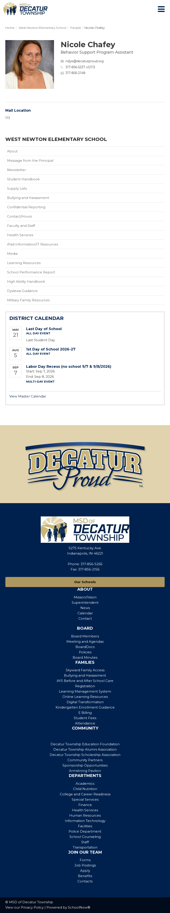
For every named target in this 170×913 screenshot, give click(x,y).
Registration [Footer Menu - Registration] (85, 686)
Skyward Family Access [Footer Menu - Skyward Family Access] (85, 670)
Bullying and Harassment (28, 198)
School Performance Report (31, 272)
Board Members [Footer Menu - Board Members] (85, 636)
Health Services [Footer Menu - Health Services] (85, 810)
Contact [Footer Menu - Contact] (85, 618)
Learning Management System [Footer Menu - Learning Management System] (85, 691)
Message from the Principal (30, 160)
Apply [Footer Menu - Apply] (85, 870)
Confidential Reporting (33, 208)
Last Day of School (44, 329)
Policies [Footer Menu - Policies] (85, 652)
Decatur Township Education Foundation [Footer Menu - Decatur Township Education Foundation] (85, 744)
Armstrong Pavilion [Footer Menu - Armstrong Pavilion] (85, 771)
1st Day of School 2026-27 (50, 349)
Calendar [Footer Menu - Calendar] (85, 613)
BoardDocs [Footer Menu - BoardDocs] (85, 647)
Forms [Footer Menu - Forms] (85, 860)
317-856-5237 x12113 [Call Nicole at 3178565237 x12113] (80, 67)
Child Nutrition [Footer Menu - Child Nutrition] (85, 789)
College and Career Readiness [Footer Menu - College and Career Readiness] (85, 794)
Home (9, 27)
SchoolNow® (79, 907)
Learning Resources (24, 263)
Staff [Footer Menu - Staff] (85, 842)
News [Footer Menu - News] (85, 608)
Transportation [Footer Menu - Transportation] (85, 847)
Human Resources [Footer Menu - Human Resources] (85, 815)
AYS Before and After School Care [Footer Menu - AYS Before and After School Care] (85, 681)
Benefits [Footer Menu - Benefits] (85, 876)
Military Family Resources (35, 301)
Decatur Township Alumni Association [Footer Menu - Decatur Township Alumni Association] (85, 749)
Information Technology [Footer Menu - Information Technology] (85, 821)
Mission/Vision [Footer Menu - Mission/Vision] (85, 597)
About (12, 151)
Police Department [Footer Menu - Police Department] (85, 831)
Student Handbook (30, 180)
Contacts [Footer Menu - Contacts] (85, 881)
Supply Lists (17, 188)
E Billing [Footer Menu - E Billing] (85, 713)
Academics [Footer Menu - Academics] (85, 783)
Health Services (20, 235)
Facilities (85, 826)
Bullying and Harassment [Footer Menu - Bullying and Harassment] (85, 675)
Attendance (85, 723)
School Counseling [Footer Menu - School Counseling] (85, 837)
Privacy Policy (32, 907)
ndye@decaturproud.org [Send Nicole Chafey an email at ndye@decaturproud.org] (85, 61)
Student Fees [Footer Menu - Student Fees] (85, 718)
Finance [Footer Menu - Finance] (85, 805)
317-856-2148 (75, 73)
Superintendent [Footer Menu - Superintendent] (85, 602)
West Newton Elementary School (42, 27)
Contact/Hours (19, 216)
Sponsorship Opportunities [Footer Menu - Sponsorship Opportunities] (85, 765)
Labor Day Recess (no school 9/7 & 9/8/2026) (68, 366)
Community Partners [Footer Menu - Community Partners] (85, 760)
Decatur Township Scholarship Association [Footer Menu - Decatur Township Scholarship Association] (85, 755)
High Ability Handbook (26, 281)
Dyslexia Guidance (22, 291)
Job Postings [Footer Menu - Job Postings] (85, 865)
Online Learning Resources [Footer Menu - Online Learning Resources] (85, 697)
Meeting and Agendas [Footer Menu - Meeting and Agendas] (85, 641)
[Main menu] (161, 9)
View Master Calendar (27, 396)
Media (12, 253)
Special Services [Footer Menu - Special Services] (85, 799)
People (75, 27)
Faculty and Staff (21, 226)
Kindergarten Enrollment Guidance (85, 707)
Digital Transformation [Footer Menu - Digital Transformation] (85, 702)
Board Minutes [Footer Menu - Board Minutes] (85, 657)
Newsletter (16, 170)
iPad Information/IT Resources (32, 244)
